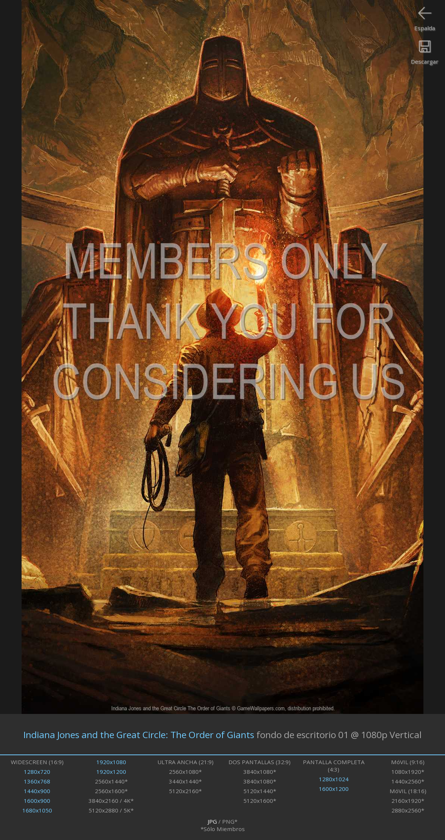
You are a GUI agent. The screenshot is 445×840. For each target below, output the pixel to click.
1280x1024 (334, 779)
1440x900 (37, 791)
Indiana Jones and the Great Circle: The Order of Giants (138, 734)
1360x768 (37, 781)
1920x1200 (111, 771)
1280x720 (37, 771)
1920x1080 (111, 762)
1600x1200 (334, 788)
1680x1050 (37, 810)
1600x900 (37, 800)
